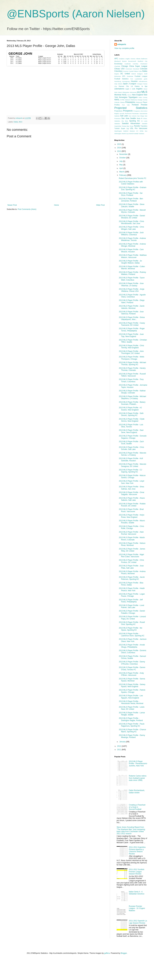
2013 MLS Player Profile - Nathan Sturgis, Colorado (132, 392)
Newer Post (12, 205)
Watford (125, 131)
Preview (144, 105)
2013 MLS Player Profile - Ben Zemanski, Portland (131, 200)
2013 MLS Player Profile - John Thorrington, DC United (131, 352)
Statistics (117, 123)
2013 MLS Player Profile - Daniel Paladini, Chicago (132, 612)
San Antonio (133, 116)
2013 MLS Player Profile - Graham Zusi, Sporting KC (132, 188)
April (121, 168)
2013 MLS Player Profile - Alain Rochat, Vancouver (131, 533)
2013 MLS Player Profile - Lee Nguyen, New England (131, 697)
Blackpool (117, 61)
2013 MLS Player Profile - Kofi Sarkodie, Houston (131, 459)
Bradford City (142, 61)
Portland (135, 105)
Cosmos (125, 71)
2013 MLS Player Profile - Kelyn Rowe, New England (131, 516)
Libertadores (119, 89)
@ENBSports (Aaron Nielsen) (76, 14)
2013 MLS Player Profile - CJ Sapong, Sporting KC (130, 471)
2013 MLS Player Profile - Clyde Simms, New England (131, 420)
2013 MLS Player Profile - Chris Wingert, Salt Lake (131, 228)
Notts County (142, 97)
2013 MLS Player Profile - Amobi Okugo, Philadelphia (132, 646)
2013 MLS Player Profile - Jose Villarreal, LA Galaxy (131, 284)
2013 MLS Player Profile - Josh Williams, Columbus (131, 234)
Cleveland (136, 69)
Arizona (132, 58)
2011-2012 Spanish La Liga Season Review (138, 922)
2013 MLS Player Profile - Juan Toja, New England (131, 335)
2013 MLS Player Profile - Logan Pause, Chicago (132, 595)
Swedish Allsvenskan (131, 123)
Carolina (135, 64)
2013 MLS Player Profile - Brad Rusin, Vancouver (131, 510)
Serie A (139, 118)
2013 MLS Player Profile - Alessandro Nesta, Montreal (131, 702)
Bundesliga (118, 64)
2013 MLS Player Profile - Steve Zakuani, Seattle (131, 205)
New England (137, 95)
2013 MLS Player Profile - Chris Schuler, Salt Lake (131, 448)
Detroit (133, 74)
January (122, 742)
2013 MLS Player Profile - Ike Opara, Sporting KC (130, 629)
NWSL (117, 100)
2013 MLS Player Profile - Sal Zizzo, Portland (130, 194)
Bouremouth (132, 61)
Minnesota (133, 92)
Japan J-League (129, 84)
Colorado (143, 69)
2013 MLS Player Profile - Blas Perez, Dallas (131, 584)
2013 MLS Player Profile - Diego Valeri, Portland (131, 301)
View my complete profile (124, 48)
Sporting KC (134, 121)
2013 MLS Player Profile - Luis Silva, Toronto (131, 426)
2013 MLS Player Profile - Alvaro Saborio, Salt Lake (132, 499)
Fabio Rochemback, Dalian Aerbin (137, 791)
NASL (124, 95)
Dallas (16, 122)
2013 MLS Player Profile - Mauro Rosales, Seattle (132, 522)
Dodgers (140, 74)
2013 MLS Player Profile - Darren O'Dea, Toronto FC (132, 668)
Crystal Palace (133, 71)
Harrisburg (117, 81)
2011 (119, 750)
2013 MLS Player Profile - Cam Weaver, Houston (131, 250)
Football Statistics (121, 79)
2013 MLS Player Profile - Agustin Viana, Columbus (132, 296)
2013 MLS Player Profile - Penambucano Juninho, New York (138, 763)
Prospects (128, 111)
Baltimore (144, 58)
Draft (145, 74)
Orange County (142, 100)
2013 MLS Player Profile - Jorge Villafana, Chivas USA (131, 290)
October (122, 158)
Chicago (124, 66)
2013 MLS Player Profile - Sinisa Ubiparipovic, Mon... (132, 318)
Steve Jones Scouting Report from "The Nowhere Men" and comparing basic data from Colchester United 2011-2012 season (131, 830)
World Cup (125, 133)
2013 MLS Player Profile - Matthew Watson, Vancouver (133, 256)
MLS (20, 122)
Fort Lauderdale (136, 79)
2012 (119, 746)
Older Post (100, 205)
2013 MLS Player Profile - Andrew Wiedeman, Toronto (132, 239)
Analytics (122, 58)
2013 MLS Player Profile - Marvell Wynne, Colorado (132, 211)
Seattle (133, 118)
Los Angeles (137, 89)
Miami (120, 92)
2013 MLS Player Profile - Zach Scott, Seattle (131, 442)
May (121, 165)
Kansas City (124, 86)
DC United (125, 74)
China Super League (138, 66)
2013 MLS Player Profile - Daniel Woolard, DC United (132, 217)
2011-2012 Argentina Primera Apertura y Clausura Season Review (137, 850)
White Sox (143, 131)
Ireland (120, 84)
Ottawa (122, 102)
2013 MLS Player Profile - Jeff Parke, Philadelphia (131, 601)
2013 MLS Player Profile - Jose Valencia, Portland (131, 313)
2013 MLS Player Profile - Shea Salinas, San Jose (131, 488)
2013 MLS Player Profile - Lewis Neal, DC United (131, 708)
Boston (124, 61)
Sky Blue (124, 121)
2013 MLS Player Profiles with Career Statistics (131, 183)
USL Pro (134, 128)
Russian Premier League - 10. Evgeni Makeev (137, 908)
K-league (139, 84)
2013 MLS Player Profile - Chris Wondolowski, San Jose (131, 222)
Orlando (116, 102)
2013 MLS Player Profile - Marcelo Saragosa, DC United (132, 465)
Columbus (118, 71)
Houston (134, 81)
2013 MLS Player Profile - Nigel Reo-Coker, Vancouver (131, 555)
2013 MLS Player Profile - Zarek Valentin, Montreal (131, 307)
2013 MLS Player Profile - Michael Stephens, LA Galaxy (132, 397)
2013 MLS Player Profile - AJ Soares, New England (130, 409)
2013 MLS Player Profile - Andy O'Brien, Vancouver (131, 674)
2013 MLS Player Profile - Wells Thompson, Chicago (131, 358)
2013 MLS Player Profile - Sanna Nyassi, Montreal (132, 680)
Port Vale (126, 105)
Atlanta (138, 58)
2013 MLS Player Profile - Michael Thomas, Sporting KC (132, 363)
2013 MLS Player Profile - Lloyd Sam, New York (131, 482)
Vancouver (143, 128)
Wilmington (117, 133)
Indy (115, 84)
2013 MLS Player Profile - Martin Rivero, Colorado (132, 538)
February (123, 175)
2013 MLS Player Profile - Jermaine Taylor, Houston (133, 386)
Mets (116, 92)
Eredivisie (130, 76)
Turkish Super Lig (121, 128)
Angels (127, 58)
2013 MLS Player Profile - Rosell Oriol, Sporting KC (132, 623)
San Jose (125, 118)
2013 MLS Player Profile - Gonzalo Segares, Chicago (133, 437)
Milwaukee (125, 92)
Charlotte (117, 66)
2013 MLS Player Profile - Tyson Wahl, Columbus (132, 279)
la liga (144, 86)
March (122, 172)
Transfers (144, 126)
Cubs (140, 71)
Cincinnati (129, 69)
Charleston (143, 64)
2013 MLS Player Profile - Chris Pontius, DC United (131, 561)
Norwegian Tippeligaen (128, 97)
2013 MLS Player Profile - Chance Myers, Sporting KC (132, 731)
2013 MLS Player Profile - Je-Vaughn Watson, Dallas (130, 262)
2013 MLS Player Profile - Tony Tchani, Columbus (131, 380)
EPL (123, 76)
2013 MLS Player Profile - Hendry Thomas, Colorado (132, 369)
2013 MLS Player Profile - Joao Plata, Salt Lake (131, 567)
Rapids (116, 113)
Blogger (124, 953)
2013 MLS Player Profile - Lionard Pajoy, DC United (132, 618)
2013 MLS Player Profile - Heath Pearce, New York (132, 589)
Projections (118, 111)
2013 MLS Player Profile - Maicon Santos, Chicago (132, 476)
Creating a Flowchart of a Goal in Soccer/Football (137, 807)
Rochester (135, 113)
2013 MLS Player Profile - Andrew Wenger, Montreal (132, 245)
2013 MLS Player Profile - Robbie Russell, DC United (132, 505)
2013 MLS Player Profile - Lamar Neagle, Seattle (132, 714)
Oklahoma (133, 100)
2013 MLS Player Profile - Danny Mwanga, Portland (132, 736)
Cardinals (128, 64)
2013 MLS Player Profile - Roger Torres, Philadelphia (132, 329)
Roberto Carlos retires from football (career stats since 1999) (137, 778)
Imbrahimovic (143, 81)
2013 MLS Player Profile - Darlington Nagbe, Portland (131, 719)
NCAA (130, 95)
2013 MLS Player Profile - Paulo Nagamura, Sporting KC (131, 725)
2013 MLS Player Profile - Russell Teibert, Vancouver (132, 375)
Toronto (137, 126)
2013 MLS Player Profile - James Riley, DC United (132, 550)
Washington (118, 131)
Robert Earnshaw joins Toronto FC (132, 178)
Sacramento (143, 113)
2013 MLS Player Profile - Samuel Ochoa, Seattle (132, 657)
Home (56, 205)
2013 (119, 151)
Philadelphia (130, 102)
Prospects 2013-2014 (140, 111)
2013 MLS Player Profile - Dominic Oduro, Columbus (132, 651)
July (121, 161)
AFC (116, 59)
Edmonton (117, 76)
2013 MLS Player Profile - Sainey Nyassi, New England (132, 685)
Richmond (128, 113)
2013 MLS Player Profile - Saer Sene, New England (131, 431)
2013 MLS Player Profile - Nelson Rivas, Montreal (132, 544)
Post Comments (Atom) (27, 209)
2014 (119, 148)
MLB (139, 92)
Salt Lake (124, 116)
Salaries (117, 116)
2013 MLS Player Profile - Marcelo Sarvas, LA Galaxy (132, 454)
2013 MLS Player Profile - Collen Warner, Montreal (132, 267)
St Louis (144, 121)
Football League (141, 76)
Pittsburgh (139, 102)
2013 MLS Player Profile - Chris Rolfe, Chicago (131, 527)
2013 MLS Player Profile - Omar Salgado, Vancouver (131, 493)
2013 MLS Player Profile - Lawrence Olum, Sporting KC (131, 635)
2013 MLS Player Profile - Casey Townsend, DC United (132, 324)
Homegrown (126, 81)
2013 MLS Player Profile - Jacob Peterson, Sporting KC (132, 578)
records (122, 113)
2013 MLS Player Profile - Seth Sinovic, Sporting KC (131, 414)
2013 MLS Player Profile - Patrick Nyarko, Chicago (132, 691)
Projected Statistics (130, 107)
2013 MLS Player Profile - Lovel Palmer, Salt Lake (131, 606)
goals (145, 79)
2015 (119, 144)
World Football (133, 133)
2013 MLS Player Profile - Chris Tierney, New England (131, 347)
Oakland (127, 100)
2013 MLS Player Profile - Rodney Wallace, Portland (132, 273)
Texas (131, 126)
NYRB (122, 100)
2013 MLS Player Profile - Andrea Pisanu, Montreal (132, 572)
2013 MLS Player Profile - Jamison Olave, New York (133, 640)
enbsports (121, 44)
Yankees (141, 133)
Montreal (117, 95)
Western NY (134, 131)
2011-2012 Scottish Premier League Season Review (136, 871)
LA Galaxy (135, 86)
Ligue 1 (128, 89)
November (123, 154)
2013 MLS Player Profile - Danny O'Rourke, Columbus (132, 663)
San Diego (140, 116)
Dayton (116, 74)
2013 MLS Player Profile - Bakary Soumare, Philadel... (132, 403)
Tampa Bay (125, 126)
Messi (145, 89)
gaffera (107, 953)
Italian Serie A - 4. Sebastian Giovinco (136, 893)
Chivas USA (119, 69)
